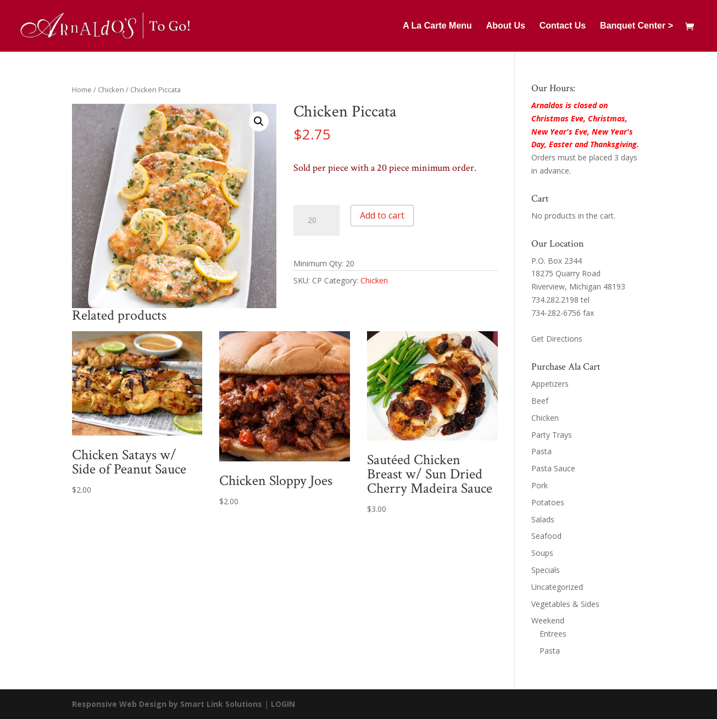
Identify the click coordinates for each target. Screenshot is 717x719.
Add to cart (382, 215)
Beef (539, 400)
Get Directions (556, 338)
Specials (545, 570)
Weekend (547, 620)
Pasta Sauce (553, 468)
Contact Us (563, 26)
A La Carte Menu (437, 26)
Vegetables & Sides (565, 604)
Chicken (111, 89)
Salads (542, 519)
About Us (505, 26)
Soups (542, 553)
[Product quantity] (316, 220)
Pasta (541, 451)
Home (82, 89)
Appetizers (550, 383)
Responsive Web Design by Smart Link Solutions (167, 704)
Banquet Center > (636, 26)
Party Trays (551, 435)
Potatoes (547, 502)
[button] (259, 121)
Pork (539, 485)
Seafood (546, 536)
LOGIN (283, 704)
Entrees (553, 633)
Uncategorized (557, 587)
